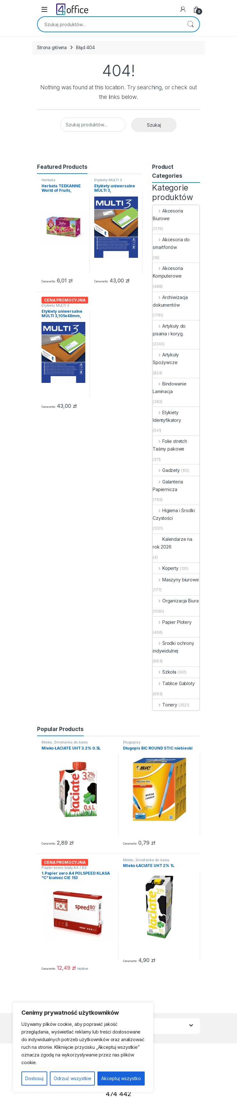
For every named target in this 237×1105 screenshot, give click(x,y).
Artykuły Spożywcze (166, 358)
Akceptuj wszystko (121, 1078)
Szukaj (190, 24)
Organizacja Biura (175, 600)
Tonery (165, 704)
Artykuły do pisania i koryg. (169, 329)
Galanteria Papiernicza (168, 485)
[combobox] (109, 24)
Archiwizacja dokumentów (170, 301)
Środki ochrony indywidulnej (173, 646)
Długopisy (132, 742)
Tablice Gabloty (174, 683)
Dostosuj (34, 1078)
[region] (83, 1047)
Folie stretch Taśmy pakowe (170, 445)
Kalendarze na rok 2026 (172, 542)
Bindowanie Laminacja (169, 387)
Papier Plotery (172, 622)
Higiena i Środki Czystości (174, 514)
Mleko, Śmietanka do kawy (65, 742)
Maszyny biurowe (176, 579)
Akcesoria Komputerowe (168, 272)
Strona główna (52, 47)
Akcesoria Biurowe (168, 214)
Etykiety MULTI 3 (108, 180)
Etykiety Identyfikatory (167, 416)
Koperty (166, 568)
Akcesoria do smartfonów (171, 243)
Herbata (48, 180)
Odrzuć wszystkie (72, 1078)
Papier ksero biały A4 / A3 (64, 867)
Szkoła (164, 672)
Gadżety (166, 470)
